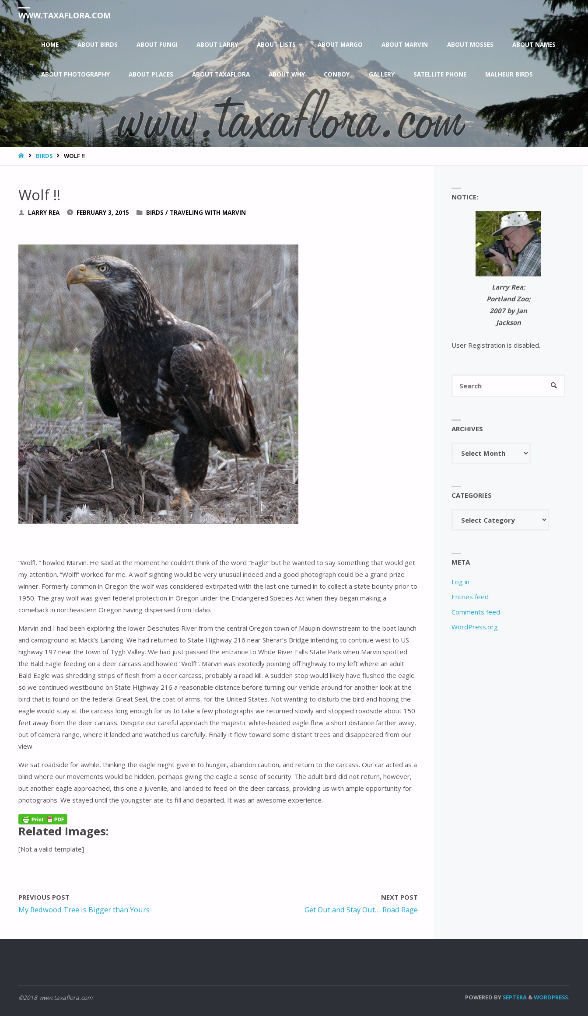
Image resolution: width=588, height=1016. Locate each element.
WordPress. (552, 997)
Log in (460, 581)
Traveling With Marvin (208, 212)
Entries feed (470, 596)
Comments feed (476, 612)
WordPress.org (475, 626)
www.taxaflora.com (64, 15)
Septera (514, 997)
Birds (44, 156)
